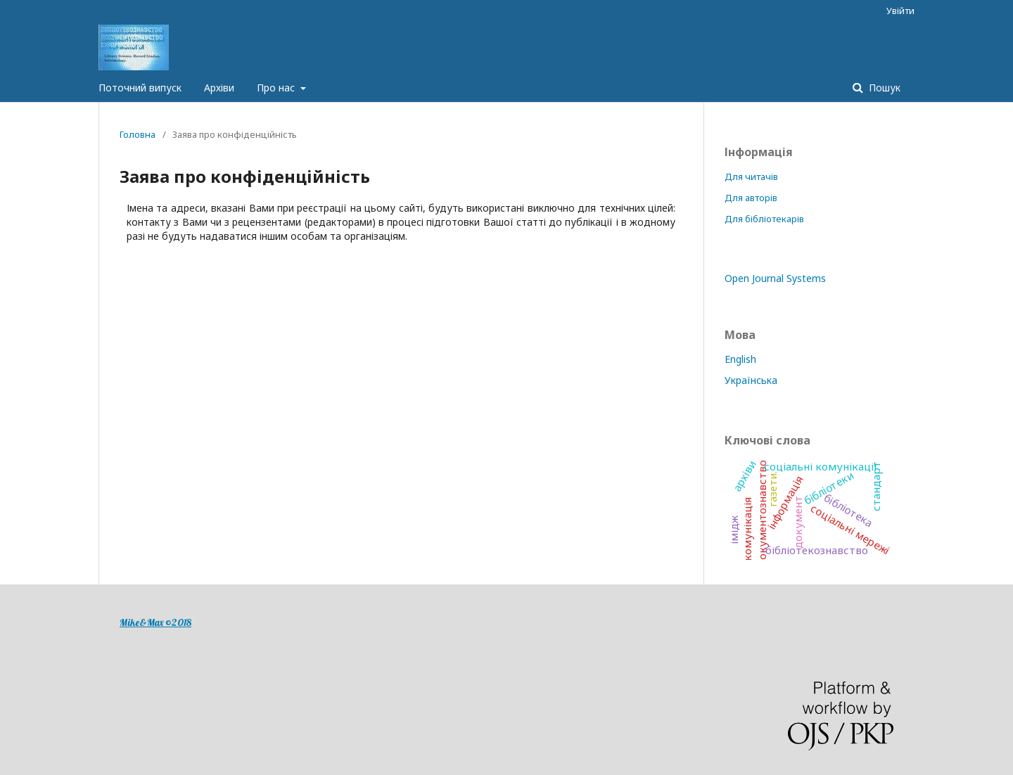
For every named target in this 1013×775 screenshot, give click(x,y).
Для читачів (751, 176)
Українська (751, 380)
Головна (137, 134)
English (740, 359)
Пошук (883, 87)
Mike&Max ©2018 (155, 622)
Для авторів (751, 197)
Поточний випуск (139, 87)
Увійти (900, 10)
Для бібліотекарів (764, 218)
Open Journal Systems (775, 278)
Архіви (219, 87)
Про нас (277, 87)
